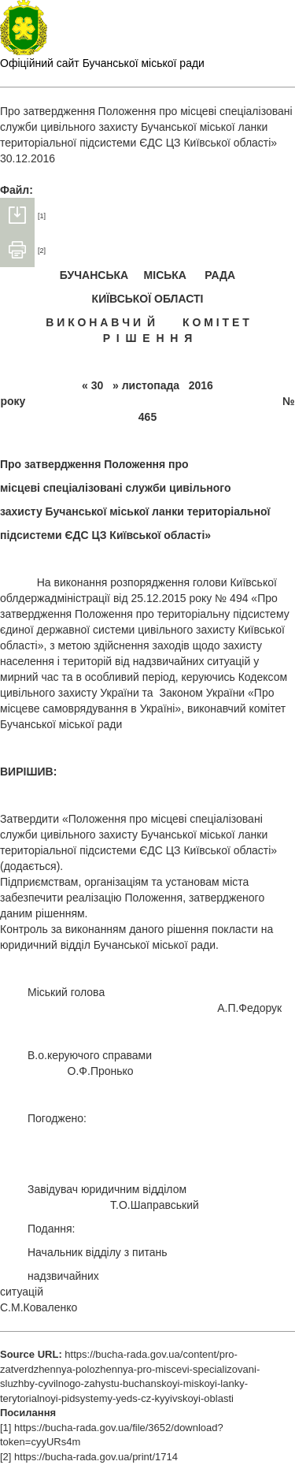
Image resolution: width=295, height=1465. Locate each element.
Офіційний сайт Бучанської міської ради (102, 63)
